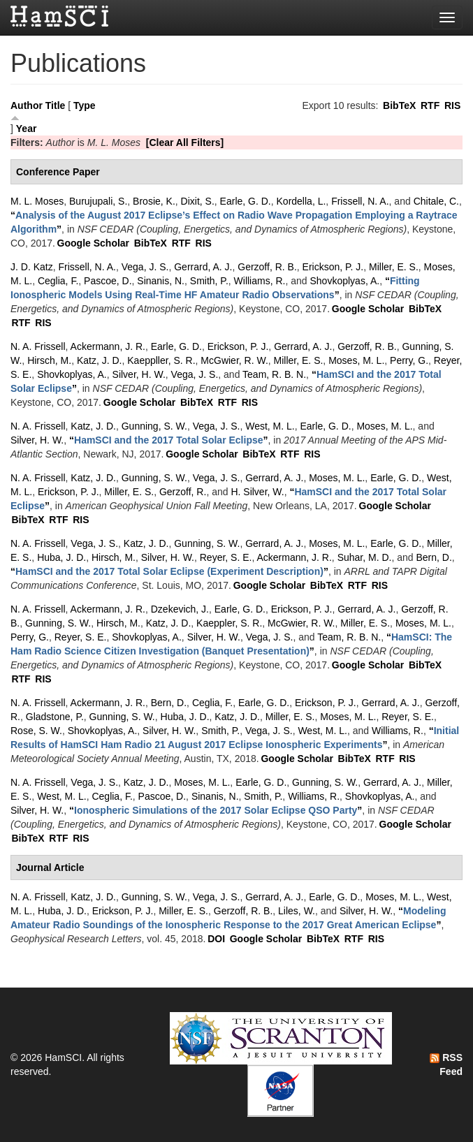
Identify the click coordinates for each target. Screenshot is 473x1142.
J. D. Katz (31, 266)
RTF (430, 105)
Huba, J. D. (61, 557)
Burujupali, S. (98, 201)
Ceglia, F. (58, 280)
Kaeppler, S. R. (229, 623)
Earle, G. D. (245, 201)
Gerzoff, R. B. (267, 266)
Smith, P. (209, 280)
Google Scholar (93, 243)
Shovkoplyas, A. (345, 280)
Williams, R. (260, 280)
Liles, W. (296, 910)
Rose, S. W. (36, 730)
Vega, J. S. (145, 266)
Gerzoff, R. (182, 491)
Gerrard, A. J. (203, 266)
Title (55, 105)
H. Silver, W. (257, 491)
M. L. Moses (37, 201)
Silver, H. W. (139, 374)
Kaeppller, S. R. (161, 360)
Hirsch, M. (49, 360)
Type (84, 105)
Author (26, 105)
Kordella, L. (301, 201)
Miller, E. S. (394, 266)
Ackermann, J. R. (108, 346)
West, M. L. (270, 426)
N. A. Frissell (38, 346)
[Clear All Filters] (185, 142)
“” (168, 440)
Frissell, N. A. (359, 201)
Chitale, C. (436, 201)
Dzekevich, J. (180, 609)
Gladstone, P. (55, 716)
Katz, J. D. (99, 360)
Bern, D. (433, 557)
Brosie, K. (154, 201)
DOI (216, 938)
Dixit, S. (197, 201)
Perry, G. (409, 360)
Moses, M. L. (356, 360)
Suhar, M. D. (364, 557)
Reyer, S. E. (226, 557)
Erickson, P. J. (333, 266)
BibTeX (399, 105)
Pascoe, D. (107, 280)
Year (26, 128)
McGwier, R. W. (234, 360)
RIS (452, 105)
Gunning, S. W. (154, 426)
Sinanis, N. (160, 280)
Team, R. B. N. (274, 374)
